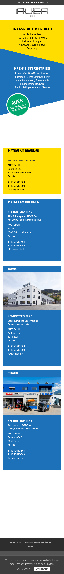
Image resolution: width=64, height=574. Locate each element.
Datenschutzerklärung (38, 542)
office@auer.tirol (16, 249)
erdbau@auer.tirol (16, 189)
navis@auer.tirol (15, 353)
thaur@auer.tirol (15, 458)
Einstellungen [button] (23, 568)
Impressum (15, 542)
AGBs (30, 546)
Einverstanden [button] (42, 569)
